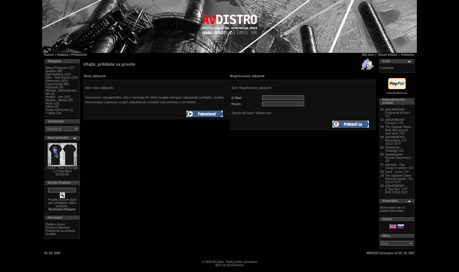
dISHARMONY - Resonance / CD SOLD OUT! (396, 140)
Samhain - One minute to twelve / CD (399, 166)
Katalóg (62, 54)
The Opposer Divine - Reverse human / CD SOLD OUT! (399, 179)
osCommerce (235, 265)
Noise (49, 103)
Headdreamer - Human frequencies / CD (398, 158)
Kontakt (51, 234)
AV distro (218, 261)
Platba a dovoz (55, 224)
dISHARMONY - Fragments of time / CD (397, 113)
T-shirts (50, 113)
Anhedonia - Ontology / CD (394, 149)
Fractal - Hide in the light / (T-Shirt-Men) (62, 169)
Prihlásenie (79, 54)
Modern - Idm (54, 97)
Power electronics (57, 109)
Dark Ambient (54, 74)
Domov (49, 54)
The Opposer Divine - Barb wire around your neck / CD (399, 130)
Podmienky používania (60, 230)
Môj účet (368, 54)
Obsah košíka (387, 54)
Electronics (53, 80)
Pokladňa (407, 54)
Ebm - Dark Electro (58, 77)
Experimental (54, 84)
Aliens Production (57, 68)
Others (50, 106)
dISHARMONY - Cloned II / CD (395, 121)
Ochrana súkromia (58, 227)
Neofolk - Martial (56, 100)
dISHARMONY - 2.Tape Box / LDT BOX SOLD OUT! (396, 189)
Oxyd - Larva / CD (397, 171)
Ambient (51, 71)
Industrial (52, 87)
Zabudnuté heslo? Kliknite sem (252, 113)
